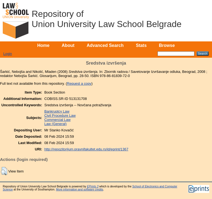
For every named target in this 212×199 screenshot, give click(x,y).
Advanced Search (105, 45)
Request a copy (79, 83)
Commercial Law (57, 120)
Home (43, 45)
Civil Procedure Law (60, 115)
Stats (141, 45)
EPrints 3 (93, 186)
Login (7, 54)
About (68, 45)
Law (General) (55, 124)
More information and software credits (79, 189)
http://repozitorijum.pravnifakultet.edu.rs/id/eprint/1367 (86, 149)
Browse (167, 45)
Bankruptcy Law (56, 111)
